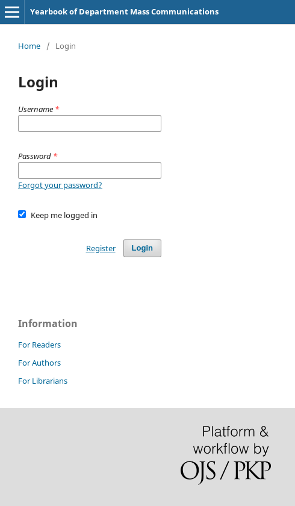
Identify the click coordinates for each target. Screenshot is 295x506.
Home (29, 45)
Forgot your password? (60, 185)
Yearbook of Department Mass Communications (124, 11)
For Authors (39, 362)
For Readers (39, 344)
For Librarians (42, 380)
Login (142, 247)
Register (101, 248)
